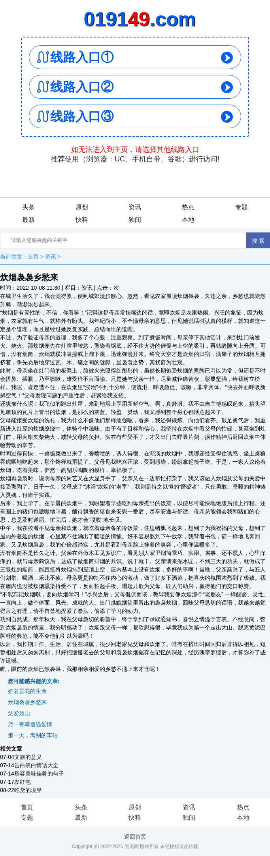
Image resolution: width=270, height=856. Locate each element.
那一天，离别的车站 (33, 735)
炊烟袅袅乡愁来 (27, 702)
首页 (27, 807)
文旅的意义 (28, 757)
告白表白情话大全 (36, 765)
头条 (28, 207)
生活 (22, 296)
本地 (188, 219)
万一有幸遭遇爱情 (30, 724)
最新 (28, 219)
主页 (33, 256)
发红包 (22, 782)
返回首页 (135, 837)
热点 (188, 207)
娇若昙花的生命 (27, 691)
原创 (82, 207)
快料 (82, 219)
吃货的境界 (28, 790)
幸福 (116, 470)
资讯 (134, 207)
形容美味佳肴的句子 (39, 773)
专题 (241, 207)
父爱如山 (19, 713)
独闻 (134, 219)
